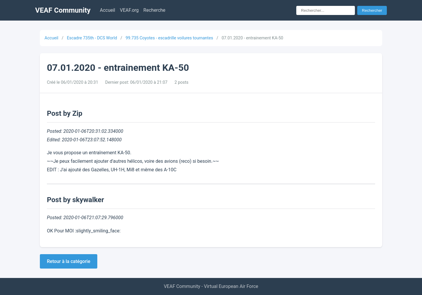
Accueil (107, 10)
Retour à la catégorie (68, 261)
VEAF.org (129, 10)
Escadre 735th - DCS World (92, 38)
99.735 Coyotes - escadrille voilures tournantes (169, 38)
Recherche (154, 10)
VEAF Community (63, 10)
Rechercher (372, 10)
